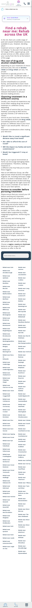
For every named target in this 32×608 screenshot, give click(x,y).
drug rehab (13, 70)
